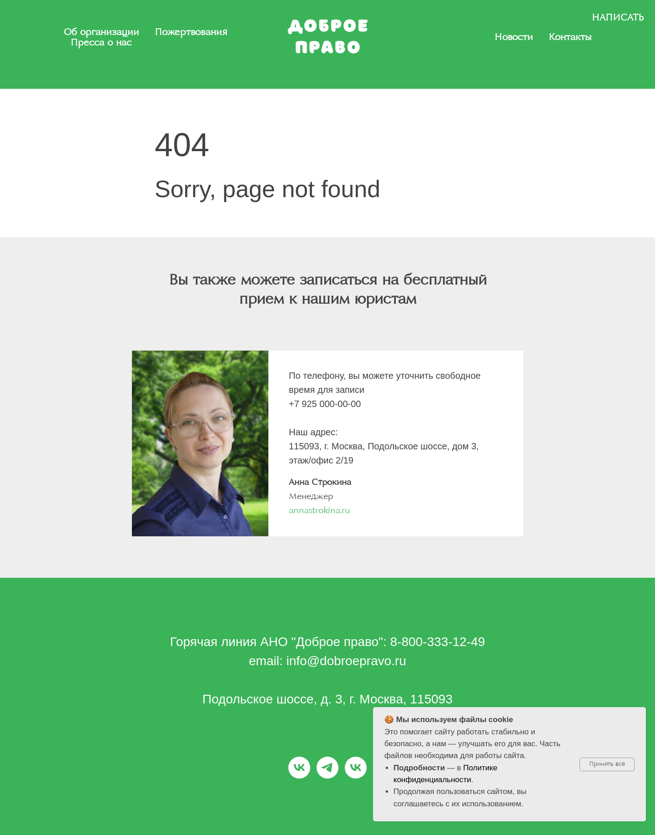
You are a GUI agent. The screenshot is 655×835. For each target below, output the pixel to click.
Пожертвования (191, 32)
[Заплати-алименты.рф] (327, 768)
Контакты (570, 37)
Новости (513, 37)
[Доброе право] (299, 768)
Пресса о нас (101, 43)
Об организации (101, 32)
